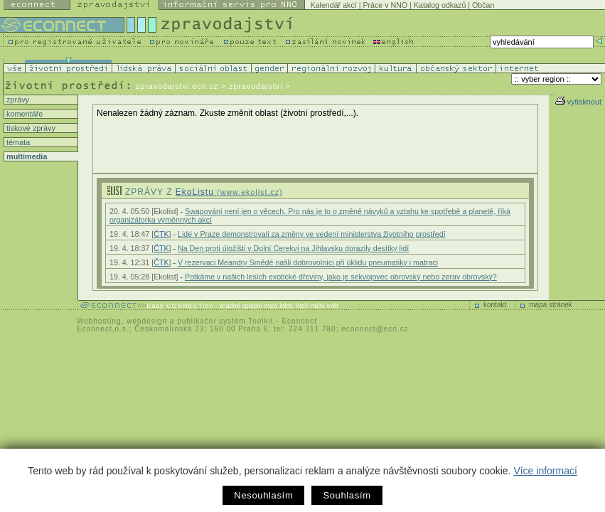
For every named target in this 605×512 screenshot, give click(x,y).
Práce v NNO (385, 5)
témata (17, 142)
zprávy (16, 99)
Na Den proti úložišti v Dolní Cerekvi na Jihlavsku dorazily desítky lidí (293, 248)
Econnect (299, 321)
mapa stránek (550, 305)
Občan (483, 5)
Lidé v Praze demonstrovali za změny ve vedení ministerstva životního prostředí (312, 234)
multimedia (25, 156)
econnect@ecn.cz (375, 329)
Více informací (545, 470)
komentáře (23, 114)
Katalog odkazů (440, 5)
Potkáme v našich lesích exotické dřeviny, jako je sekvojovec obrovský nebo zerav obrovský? (341, 276)
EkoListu (229, 192)
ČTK (161, 234)
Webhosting (99, 321)
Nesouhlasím (263, 495)
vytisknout (578, 101)
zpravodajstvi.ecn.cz (177, 86)
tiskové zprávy (29, 128)
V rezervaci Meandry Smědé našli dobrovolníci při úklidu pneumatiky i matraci (308, 262)
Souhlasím (346, 495)
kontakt (494, 305)
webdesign (147, 321)
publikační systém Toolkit (225, 321)
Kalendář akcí (334, 5)
